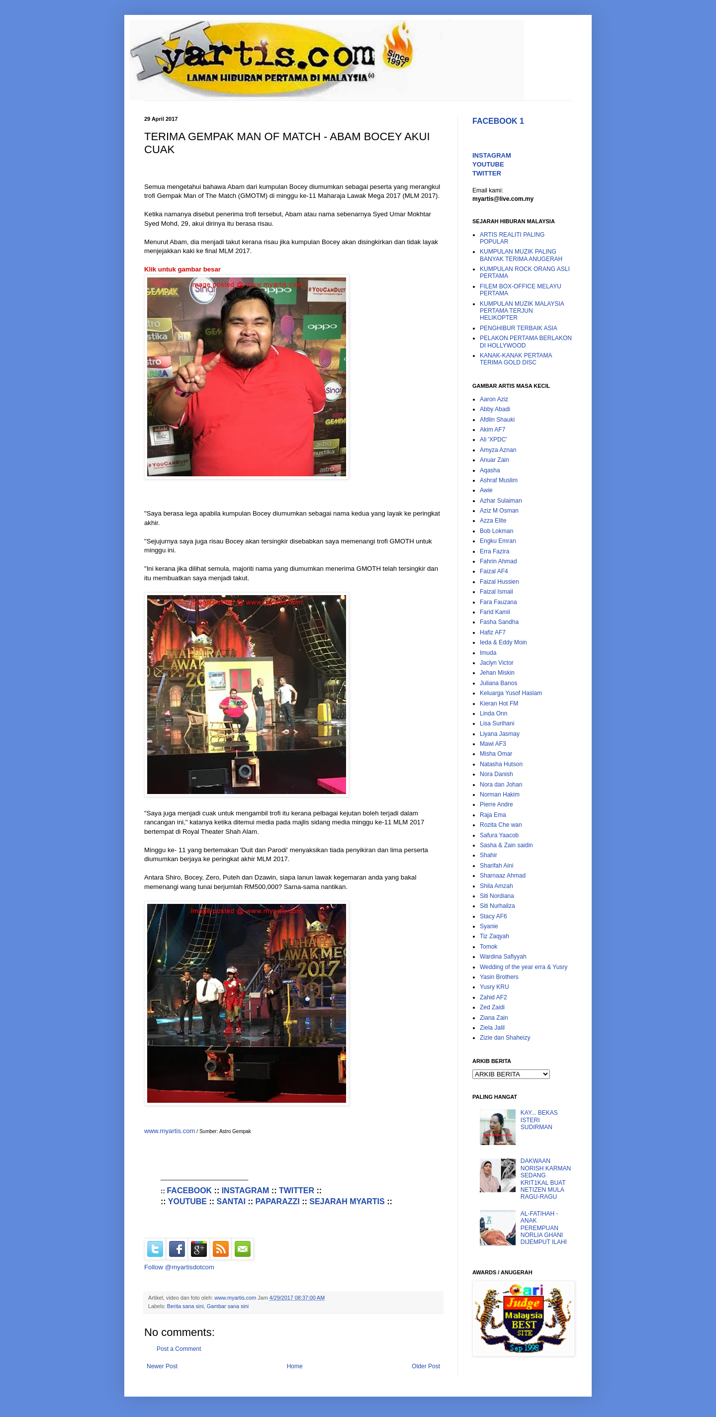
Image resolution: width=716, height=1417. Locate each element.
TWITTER (296, 1190)
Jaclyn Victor (497, 662)
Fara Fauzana (498, 602)
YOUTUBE (187, 1201)
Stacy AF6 (493, 916)
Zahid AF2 (493, 997)
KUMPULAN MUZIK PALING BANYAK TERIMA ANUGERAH (521, 255)
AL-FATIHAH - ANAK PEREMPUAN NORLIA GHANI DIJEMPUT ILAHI (544, 1228)
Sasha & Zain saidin (506, 845)
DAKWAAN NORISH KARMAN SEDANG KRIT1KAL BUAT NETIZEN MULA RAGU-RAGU (546, 1178)
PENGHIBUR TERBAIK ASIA (518, 328)
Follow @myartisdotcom (179, 1267)
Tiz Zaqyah (494, 936)
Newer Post (162, 1366)
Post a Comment (179, 1348)
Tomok (488, 946)
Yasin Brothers (499, 977)
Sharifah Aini (496, 865)
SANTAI (231, 1201)
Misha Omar (496, 753)
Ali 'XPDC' (493, 439)
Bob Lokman (496, 531)
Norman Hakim (500, 794)
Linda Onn (493, 713)
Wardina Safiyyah (503, 956)
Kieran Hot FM (499, 703)
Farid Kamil (495, 612)
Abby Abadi (495, 409)
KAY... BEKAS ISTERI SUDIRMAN (539, 1120)
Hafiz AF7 (493, 632)
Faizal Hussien (499, 581)
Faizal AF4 (494, 571)
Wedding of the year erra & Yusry (523, 967)
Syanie (489, 926)
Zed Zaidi (492, 1007)
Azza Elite (493, 520)
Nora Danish (496, 774)
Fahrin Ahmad (498, 561)
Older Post (426, 1366)
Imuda (488, 652)
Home (295, 1366)
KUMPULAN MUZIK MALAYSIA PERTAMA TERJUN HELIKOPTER (522, 311)
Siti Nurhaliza (497, 905)
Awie (486, 490)
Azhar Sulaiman (501, 500)
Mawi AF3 (493, 743)
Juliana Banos (498, 683)
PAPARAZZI (278, 1201)
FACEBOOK (189, 1190)
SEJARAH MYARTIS (346, 1201)
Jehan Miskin (497, 672)
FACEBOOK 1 (498, 121)
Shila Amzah (496, 886)
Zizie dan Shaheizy (505, 1037)
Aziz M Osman (499, 510)
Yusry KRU (494, 986)
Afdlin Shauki (497, 419)
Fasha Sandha (499, 622)
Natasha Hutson (501, 764)
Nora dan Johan (501, 784)
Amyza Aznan (498, 449)
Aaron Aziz (494, 399)
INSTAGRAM (245, 1190)
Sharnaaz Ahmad (503, 875)
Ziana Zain (494, 1017)
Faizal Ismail (496, 591)
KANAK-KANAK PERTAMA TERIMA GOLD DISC (516, 359)
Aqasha (490, 470)
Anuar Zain (494, 459)
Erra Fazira (494, 551)
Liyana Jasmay (500, 733)
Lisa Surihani (497, 723)
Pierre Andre (496, 804)
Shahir (488, 855)
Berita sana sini (185, 1306)
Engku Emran (498, 540)
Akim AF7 (492, 429)
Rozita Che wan (501, 824)
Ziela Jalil (492, 1027)
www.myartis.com (169, 1131)
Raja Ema (493, 814)
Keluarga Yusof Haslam (511, 693)
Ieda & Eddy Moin (503, 642)
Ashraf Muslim (499, 480)
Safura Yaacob (499, 835)
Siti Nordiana (497, 895)
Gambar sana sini (228, 1306)
